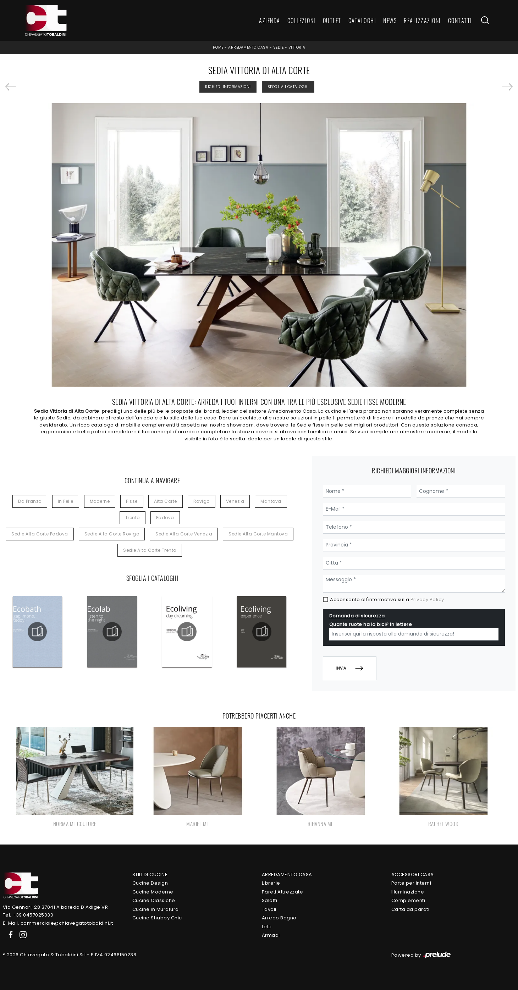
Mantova (270, 501)
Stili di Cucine (150, 874)
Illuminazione (407, 892)
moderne (100, 501)
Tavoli (269, 909)
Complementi (408, 900)
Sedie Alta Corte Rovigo (111, 534)
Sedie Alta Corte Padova (39, 534)
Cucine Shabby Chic (157, 917)
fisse (132, 501)
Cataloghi (362, 20)
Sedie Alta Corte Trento (149, 550)
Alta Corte (165, 501)
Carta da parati (410, 909)
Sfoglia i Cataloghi (288, 86)
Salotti (269, 900)
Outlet (332, 20)
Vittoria (296, 47)
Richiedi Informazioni (228, 86)
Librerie (271, 883)
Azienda (269, 20)
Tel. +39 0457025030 (28, 915)
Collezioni (301, 20)
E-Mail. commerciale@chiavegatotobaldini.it (58, 923)
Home (218, 47)
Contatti (460, 20)
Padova (165, 518)
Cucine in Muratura (155, 909)
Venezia (235, 501)
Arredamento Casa (248, 47)
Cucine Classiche (153, 900)
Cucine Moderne (152, 892)
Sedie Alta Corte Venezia (183, 534)
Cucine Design (150, 883)
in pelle (65, 501)
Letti (267, 926)
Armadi (271, 935)
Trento (132, 518)
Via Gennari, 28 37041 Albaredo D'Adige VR (55, 907)
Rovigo (201, 501)
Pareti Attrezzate (282, 892)
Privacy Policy (427, 599)
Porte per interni (411, 883)
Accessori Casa (412, 874)
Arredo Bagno (279, 917)
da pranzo (30, 501)
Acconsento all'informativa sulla (387, 599)
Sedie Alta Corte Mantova (258, 534)
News (390, 20)
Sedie (278, 47)
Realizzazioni (422, 20)
